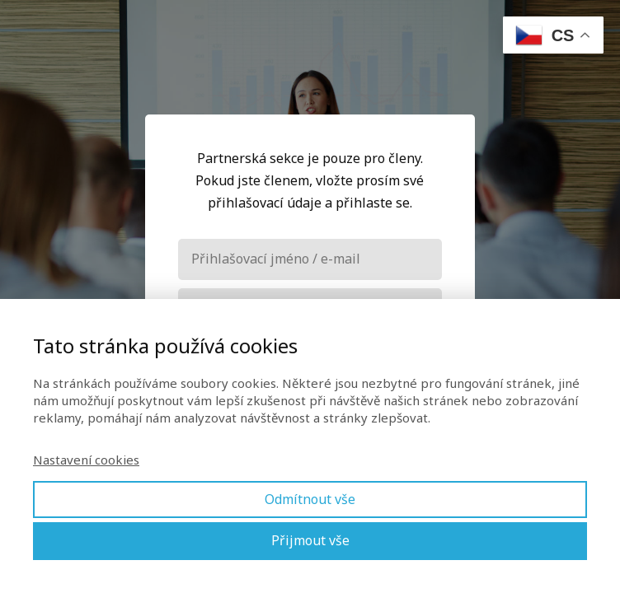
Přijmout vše (310, 540)
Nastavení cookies (86, 459)
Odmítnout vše (310, 499)
